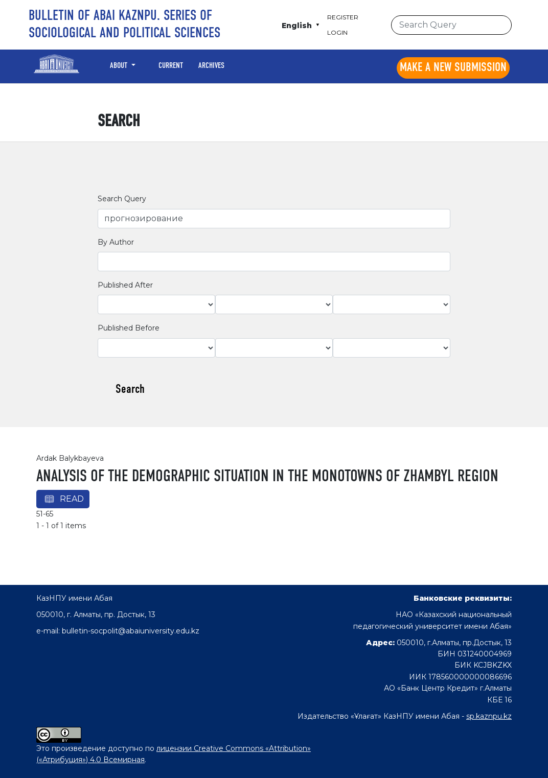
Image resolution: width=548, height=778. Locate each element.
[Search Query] (451, 25)
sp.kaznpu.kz (489, 716)
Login (337, 32)
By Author (116, 242)
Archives (211, 66)
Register (342, 17)
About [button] (119, 66)
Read (72, 499)
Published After (125, 285)
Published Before (128, 328)
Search (130, 390)
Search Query (122, 198)
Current (170, 66)
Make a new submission (453, 68)
